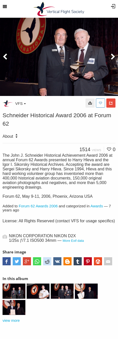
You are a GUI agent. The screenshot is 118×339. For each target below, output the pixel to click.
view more (11, 320)
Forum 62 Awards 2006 (38, 206)
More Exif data (73, 241)
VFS (20, 103)
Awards (96, 206)
